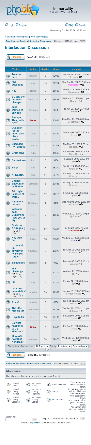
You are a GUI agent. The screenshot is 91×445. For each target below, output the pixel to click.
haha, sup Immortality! (19, 290)
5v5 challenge (17, 270)
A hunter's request (18, 203)
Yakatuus (74, 204)
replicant (73, 147)
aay (33, 83)
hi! (13, 282)
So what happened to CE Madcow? (17, 327)
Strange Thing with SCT (18, 120)
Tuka (33, 153)
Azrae (74, 240)
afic (33, 167)
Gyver (33, 133)
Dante (33, 120)
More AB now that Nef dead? (18, 339)
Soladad (73, 311)
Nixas (33, 91)
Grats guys (18, 153)
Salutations (18, 262)
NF (33, 272)
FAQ (69, 25)
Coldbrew (33, 203)
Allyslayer (33, 251)
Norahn (33, 263)
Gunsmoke (73, 230)
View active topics (39, 36)
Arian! (15, 302)
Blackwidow (19, 160)
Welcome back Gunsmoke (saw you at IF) (18, 215)
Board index (12, 41)
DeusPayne (74, 122)
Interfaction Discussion (39, 41)
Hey (14, 90)
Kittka (33, 229)
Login (9, 25)
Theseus (33, 110)
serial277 (33, 99)
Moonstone (74, 85)
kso (33, 160)
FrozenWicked (73, 293)
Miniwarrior (74, 92)
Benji (15, 167)
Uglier (33, 194)
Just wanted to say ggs (17, 110)
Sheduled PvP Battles (18, 145)
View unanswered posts (17, 36)
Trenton (33, 76)
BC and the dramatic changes (18, 99)
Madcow (33, 339)
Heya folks (18, 317)
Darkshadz (33, 309)
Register (21, 25)
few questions (17, 83)
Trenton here (16, 76)
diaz (33, 175)
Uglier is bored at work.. (18, 194)
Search (80, 25)
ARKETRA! (18, 175)
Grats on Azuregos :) (18, 227)
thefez (74, 111)
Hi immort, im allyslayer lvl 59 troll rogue (18, 251)
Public (23, 41)
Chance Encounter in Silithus (18, 183)
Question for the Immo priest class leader (19, 133)
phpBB (35, 423)
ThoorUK (33, 145)
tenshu (33, 292)
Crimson (73, 169)
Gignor (73, 101)
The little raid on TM (18, 309)
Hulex (33, 327)
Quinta (73, 216)
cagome (74, 264)
